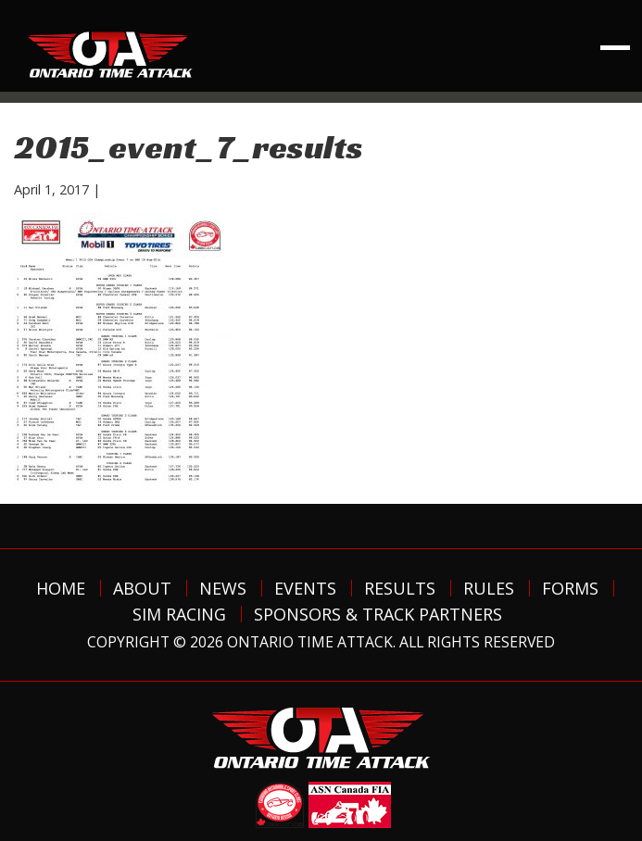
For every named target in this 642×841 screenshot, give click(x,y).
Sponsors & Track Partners (378, 614)
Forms (570, 588)
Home (60, 588)
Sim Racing (179, 614)
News (222, 588)
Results (399, 588)
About (142, 588)
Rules (488, 588)
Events (305, 588)
